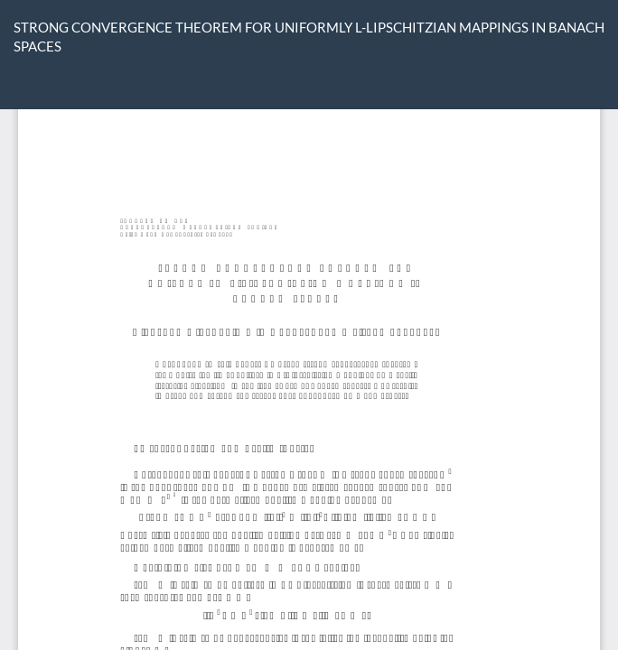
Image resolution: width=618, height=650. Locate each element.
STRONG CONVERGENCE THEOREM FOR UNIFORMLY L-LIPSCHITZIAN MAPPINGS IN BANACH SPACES (309, 36)
